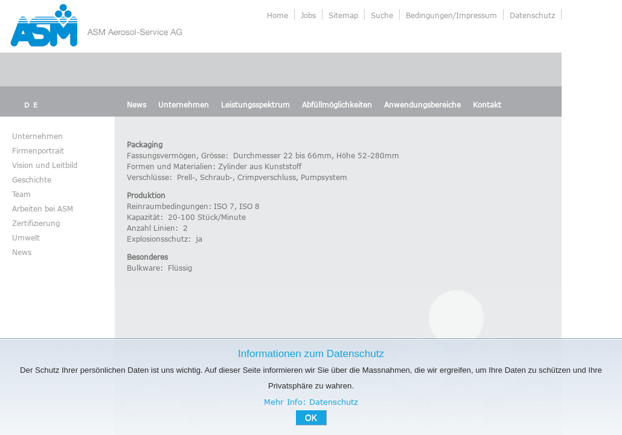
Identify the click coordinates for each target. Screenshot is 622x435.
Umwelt (26, 237)
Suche (382, 15)
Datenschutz (532, 15)
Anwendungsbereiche (422, 104)
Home (277, 15)
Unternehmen (183, 104)
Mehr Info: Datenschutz (311, 402)
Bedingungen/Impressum (451, 15)
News (136, 104)
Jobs (308, 15)
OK (311, 417)
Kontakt (487, 104)
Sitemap (343, 15)
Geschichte (31, 179)
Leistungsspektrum (255, 104)
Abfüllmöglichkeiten (337, 104)
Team (21, 194)
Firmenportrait (38, 150)
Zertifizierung (36, 223)
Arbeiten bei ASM (42, 208)
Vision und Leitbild (44, 165)
